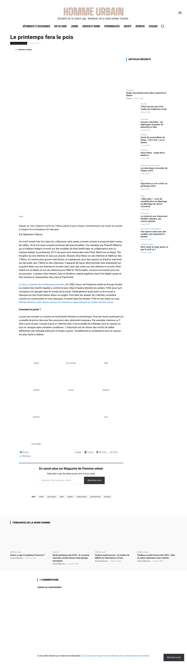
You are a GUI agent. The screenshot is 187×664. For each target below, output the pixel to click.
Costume (56, 552)
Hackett (70, 497)
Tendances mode (18, 43)
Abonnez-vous (94, 480)
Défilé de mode (15, 552)
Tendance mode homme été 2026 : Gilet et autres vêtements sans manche (155, 558)
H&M (61, 497)
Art (142, 180)
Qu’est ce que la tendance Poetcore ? (29, 555)
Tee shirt (144, 104)
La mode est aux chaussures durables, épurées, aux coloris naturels (154, 217)
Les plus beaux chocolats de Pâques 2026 (153, 169)
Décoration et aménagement (151, 228)
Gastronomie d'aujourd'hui (150, 165)
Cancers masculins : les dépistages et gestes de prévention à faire (151, 124)
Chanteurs (130, 90)
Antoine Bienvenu (16, 558)
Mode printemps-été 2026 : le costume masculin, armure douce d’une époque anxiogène (70, 558)
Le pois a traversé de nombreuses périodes (42, 284)
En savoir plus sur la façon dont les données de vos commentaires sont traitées (115, 656)
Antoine (129, 98)
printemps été (95, 497)
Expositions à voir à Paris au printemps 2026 (153, 184)
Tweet (78, 452)
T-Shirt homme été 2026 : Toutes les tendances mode (153, 107)
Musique (144, 134)
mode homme (82, 497)
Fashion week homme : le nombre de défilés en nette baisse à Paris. (114, 556)
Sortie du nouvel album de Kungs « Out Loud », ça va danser (152, 139)
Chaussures (145, 212)
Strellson (107, 497)
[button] (162, 26)
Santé (143, 196)
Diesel (41, 497)
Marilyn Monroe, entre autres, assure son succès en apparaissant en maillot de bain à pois (66, 302)
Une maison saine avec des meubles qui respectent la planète (153, 233)
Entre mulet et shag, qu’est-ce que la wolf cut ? (154, 247)
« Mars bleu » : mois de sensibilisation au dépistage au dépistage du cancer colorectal (153, 202)
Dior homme (52, 497)
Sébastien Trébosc (25, 49)
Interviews (144, 119)
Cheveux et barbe (147, 243)
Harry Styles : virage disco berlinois (152, 153)
